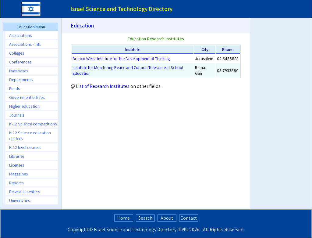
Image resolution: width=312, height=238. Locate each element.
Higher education (24, 106)
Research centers (24, 191)
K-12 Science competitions (33, 124)
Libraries (16, 156)
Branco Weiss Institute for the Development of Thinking (121, 58)
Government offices (26, 97)
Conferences (20, 62)
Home (123, 218)
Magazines (18, 174)
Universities (19, 200)
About (167, 218)
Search (145, 218)
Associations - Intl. (25, 44)
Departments (21, 79)
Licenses (16, 165)
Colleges (16, 53)
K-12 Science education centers (30, 135)
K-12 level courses (25, 147)
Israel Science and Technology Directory (135, 229)
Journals (16, 115)
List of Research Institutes (102, 86)
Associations (20, 35)
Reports (16, 183)
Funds (14, 88)
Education (82, 25)
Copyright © (80, 229)
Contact (188, 218)
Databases (18, 71)
